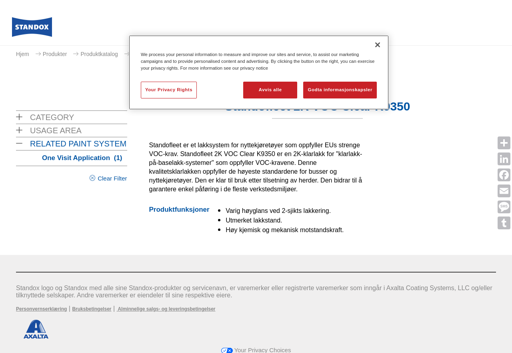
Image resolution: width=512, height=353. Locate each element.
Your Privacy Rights (168, 89)
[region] (259, 72)
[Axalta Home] (32, 29)
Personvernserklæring (41, 309)
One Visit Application (82, 158)
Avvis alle (270, 89)
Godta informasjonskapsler (340, 89)
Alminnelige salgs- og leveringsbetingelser (166, 309)
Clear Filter (112, 178)
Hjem (22, 54)
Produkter (55, 54)
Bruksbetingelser (91, 309)
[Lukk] (377, 45)
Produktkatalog (99, 54)
